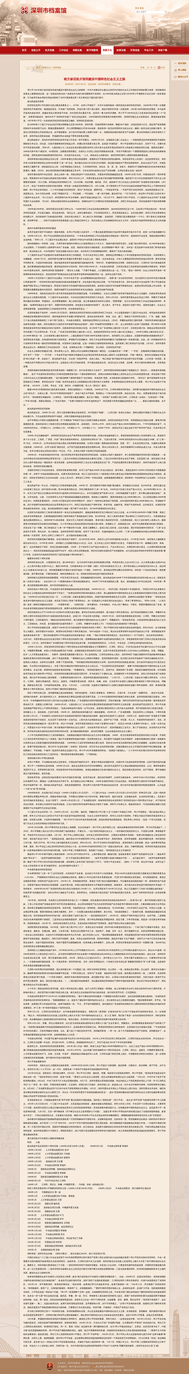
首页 (24, 50)
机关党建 (49, 50)
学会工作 (148, 50)
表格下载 (162, 50)
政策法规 (121, 50)
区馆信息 (135, 50)
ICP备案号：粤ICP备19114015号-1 (73, 1367)
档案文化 (107, 50)
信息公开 (35, 50)
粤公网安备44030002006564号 (110, 1367)
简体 (137, 8)
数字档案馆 (92, 50)
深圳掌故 (57, 67)
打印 (161, 67)
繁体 (142, 8)
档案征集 (77, 50)
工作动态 (63, 50)
